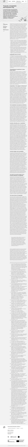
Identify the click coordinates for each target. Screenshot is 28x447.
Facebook (3, 32)
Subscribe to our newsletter (11, 428)
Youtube (22, 428)
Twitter (4, 32)
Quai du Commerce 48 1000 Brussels (10, 433)
